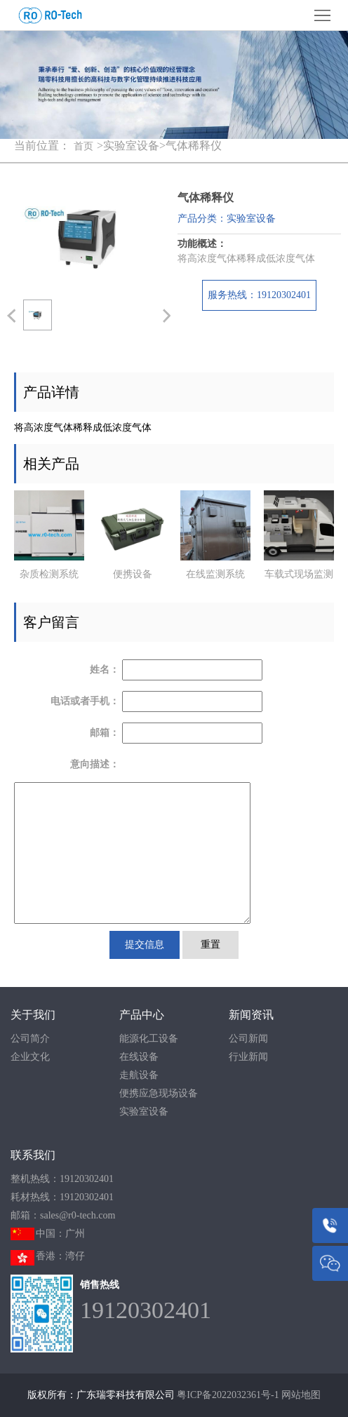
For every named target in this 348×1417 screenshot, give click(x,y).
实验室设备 (143, 1111)
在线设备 (139, 1057)
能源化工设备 (148, 1038)
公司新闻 (248, 1038)
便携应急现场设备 (158, 1093)
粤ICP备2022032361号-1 (228, 1395)
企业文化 (30, 1057)
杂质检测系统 (49, 574)
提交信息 (144, 944)
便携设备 (132, 574)
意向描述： (94, 764)
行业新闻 (248, 1057)
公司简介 (30, 1038)
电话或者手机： (85, 701)
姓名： (104, 669)
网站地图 (301, 1395)
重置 (210, 944)
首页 (83, 146)
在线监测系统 (215, 574)
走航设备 (139, 1075)
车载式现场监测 (299, 574)
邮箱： (104, 732)
